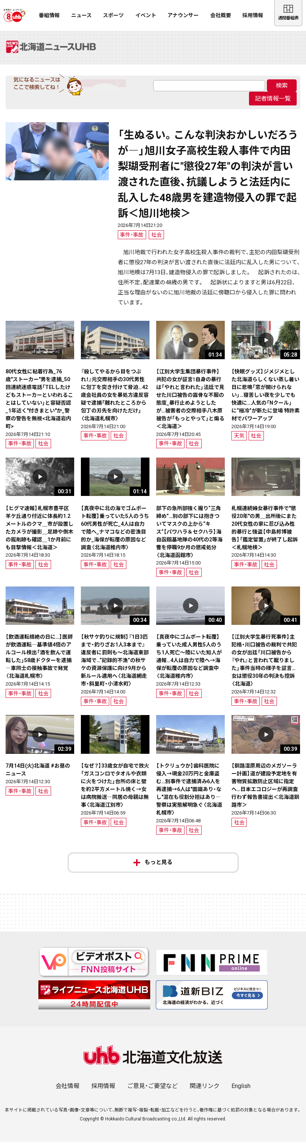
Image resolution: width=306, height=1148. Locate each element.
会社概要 (220, 15)
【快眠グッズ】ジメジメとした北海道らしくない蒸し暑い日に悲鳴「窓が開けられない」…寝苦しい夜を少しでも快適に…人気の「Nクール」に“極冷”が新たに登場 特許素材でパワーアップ (265, 401)
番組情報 (49, 15)
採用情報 (252, 15)
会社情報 (67, 1091)
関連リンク (205, 1091)
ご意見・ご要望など (152, 1091)
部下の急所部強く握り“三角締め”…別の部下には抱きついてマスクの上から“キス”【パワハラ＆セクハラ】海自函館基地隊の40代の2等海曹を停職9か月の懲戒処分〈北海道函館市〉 (189, 537)
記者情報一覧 (273, 104)
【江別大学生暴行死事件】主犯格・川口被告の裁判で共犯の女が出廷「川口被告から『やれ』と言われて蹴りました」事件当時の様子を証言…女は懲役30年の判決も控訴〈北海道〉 (264, 666)
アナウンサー (183, 15)
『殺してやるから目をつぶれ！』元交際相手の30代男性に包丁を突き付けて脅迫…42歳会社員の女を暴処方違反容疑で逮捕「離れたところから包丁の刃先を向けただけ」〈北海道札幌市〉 (115, 401)
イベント (145, 15)
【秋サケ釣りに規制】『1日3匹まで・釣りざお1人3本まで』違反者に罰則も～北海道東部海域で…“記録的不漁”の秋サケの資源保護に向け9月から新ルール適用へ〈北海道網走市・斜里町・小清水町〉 (115, 666)
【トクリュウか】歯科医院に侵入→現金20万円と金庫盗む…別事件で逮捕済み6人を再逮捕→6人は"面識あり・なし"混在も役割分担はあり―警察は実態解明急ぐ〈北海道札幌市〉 (189, 795)
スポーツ (113, 15)
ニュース (81, 15)
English (240, 1091)
